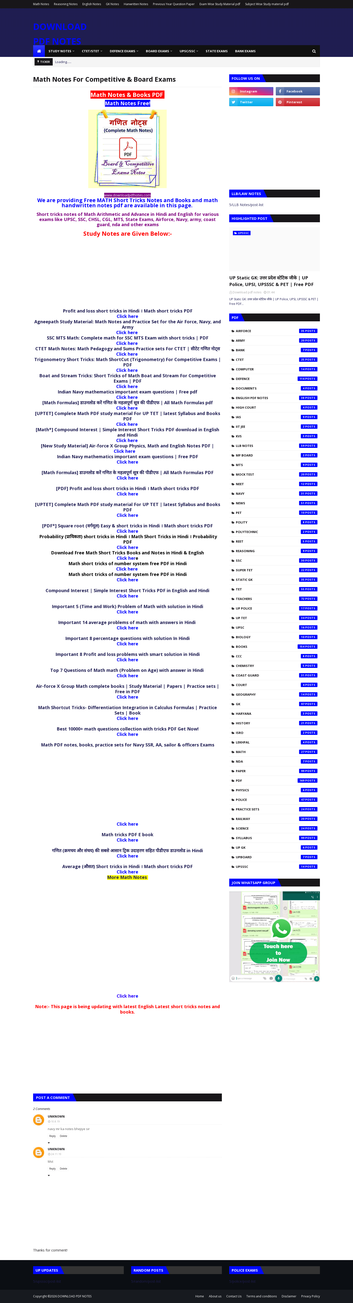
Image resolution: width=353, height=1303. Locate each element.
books (276, 646)
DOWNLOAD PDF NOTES (74, 1296)
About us (215, 1296)
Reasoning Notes (65, 4)
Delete (63, 1136)
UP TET (276, 618)
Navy (276, 493)
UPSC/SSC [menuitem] (187, 51)
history (276, 723)
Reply (52, 1136)
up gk (276, 847)
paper (276, 771)
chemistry (276, 666)
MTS (276, 465)
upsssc (276, 866)
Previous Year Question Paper (174, 4)
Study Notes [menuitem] (60, 51)
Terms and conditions (261, 1296)
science (276, 828)
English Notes (91, 4)
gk (276, 704)
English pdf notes (276, 398)
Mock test (276, 474)
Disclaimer (289, 1296)
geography (276, 694)
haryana (276, 713)
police (276, 799)
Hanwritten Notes (136, 4)
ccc (276, 656)
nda (276, 761)
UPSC (276, 627)
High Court (276, 407)
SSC (276, 560)
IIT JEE (276, 426)
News (276, 503)
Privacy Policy (310, 1296)
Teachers (276, 599)
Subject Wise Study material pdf (267, 4)
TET (276, 589)
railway (276, 819)
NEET (276, 484)
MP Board (276, 455)
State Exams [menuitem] (217, 51)
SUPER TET (276, 570)
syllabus (276, 838)
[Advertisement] (127, 274)
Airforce (276, 331)
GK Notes (112, 4)
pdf (276, 780)
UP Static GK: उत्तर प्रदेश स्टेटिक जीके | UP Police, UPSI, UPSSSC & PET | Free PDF (271, 281)
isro (276, 732)
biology (276, 637)
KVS (276, 436)
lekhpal (276, 742)
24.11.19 (56, 1154)
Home (199, 1296)
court (276, 685)
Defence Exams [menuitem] (122, 51)
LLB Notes (276, 445)
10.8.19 (55, 1121)
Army (276, 340)
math (276, 752)
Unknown (56, 1116)
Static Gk (276, 579)
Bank (276, 350)
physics (276, 790)
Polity (276, 522)
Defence (276, 379)
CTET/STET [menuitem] (90, 51)
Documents (276, 388)
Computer (276, 369)
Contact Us (233, 1296)
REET (276, 541)
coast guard (276, 675)
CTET (276, 359)
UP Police (276, 608)
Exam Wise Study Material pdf (220, 4)
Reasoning (276, 551)
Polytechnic (276, 532)
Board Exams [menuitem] (157, 51)
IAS (276, 417)
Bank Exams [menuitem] (245, 51)
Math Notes (41, 4)
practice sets (276, 809)
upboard (276, 857)
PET (276, 512)
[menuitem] (39, 51)
